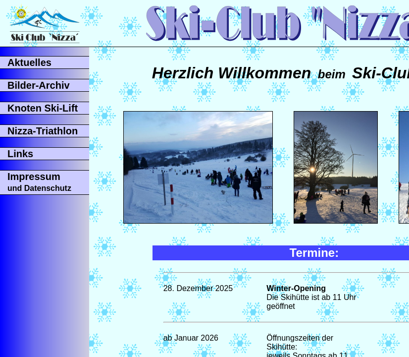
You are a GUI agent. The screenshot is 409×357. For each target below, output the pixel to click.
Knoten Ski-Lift (42, 108)
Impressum (39, 181)
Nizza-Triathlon (42, 130)
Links (20, 153)
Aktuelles (29, 62)
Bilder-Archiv (38, 85)
